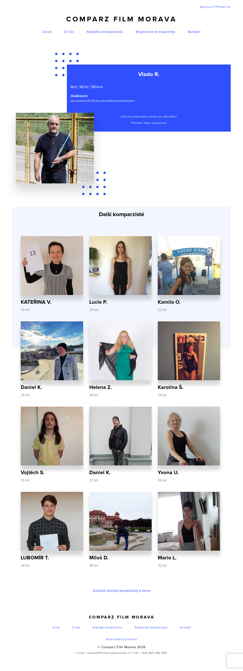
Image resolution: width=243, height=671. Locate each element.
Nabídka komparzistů (105, 32)
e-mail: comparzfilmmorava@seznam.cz (103, 653)
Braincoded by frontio (121, 639)
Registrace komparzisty (155, 32)
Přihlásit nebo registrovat (149, 123)
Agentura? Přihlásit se (215, 7)
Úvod (47, 32)
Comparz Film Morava (121, 19)
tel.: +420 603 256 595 (150, 653)
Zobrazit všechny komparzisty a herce (121, 591)
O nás (69, 32)
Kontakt (194, 32)
